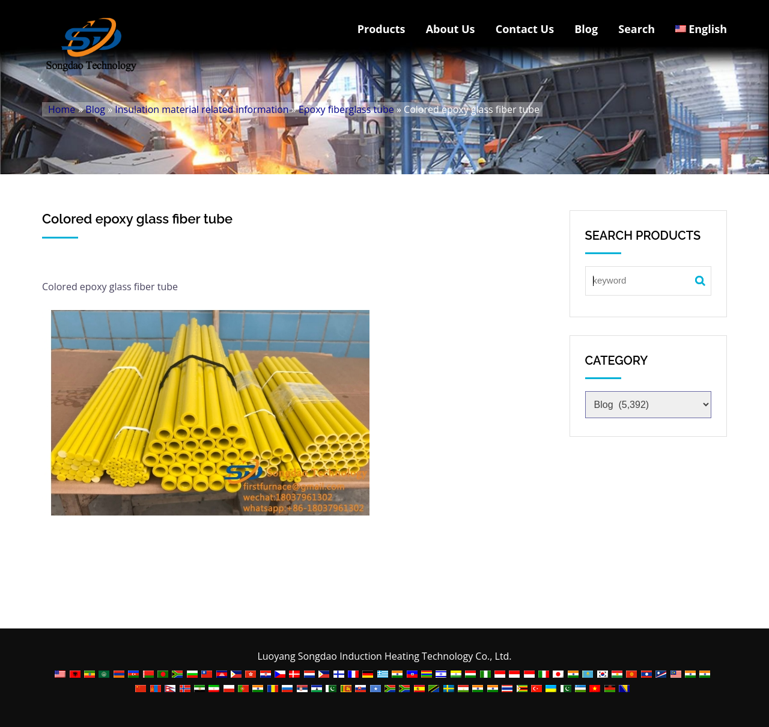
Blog (586, 29)
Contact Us (525, 29)
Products (381, 29)
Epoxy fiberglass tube (346, 109)
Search (636, 29)
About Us (450, 29)
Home (61, 109)
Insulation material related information (201, 109)
